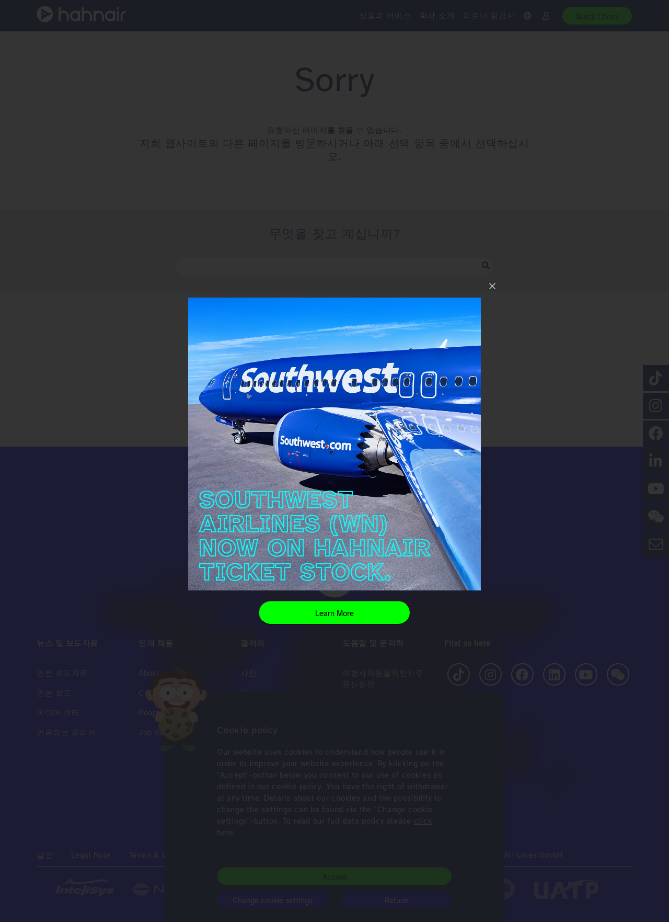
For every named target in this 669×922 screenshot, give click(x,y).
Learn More (334, 613)
